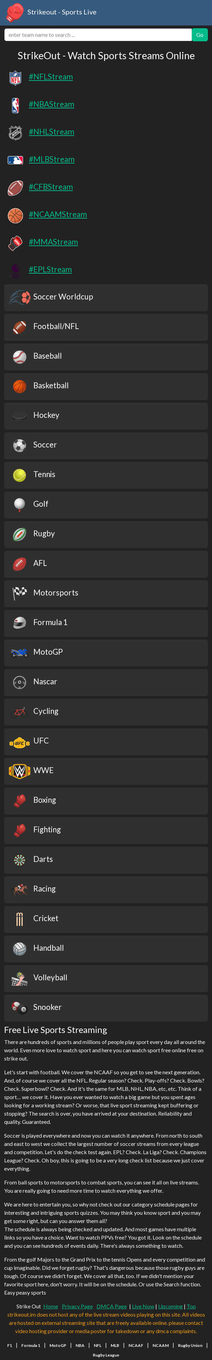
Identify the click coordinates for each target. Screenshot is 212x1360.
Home (50, 1306)
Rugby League (106, 1355)
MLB (115, 1345)
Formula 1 (30, 1345)
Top (191, 1306)
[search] (98, 34)
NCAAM (161, 1345)
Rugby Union (190, 1345)
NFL (97, 1345)
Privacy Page (77, 1306)
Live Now (143, 1306)
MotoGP (57, 1345)
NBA (80, 1345)
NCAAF (136, 1345)
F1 (9, 1345)
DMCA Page (112, 1306)
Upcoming (170, 1306)
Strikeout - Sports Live (50, 13)
